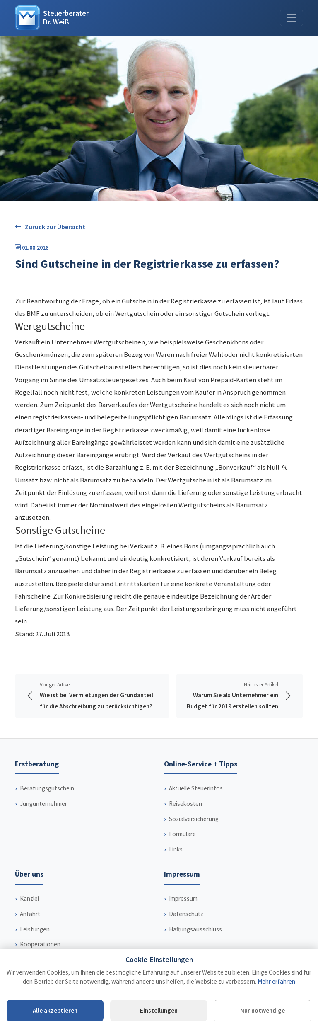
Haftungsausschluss (195, 940)
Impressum (183, 910)
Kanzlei (29, 910)
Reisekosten (185, 815)
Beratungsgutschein (47, 799)
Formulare (182, 845)
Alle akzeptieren (55, 1010)
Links (176, 860)
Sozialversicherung (194, 830)
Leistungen (35, 940)
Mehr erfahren (276, 981)
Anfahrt (30, 925)
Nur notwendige (262, 1010)
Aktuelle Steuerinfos (196, 799)
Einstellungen (159, 1010)
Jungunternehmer (43, 815)
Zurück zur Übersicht (50, 227)
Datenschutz (186, 925)
